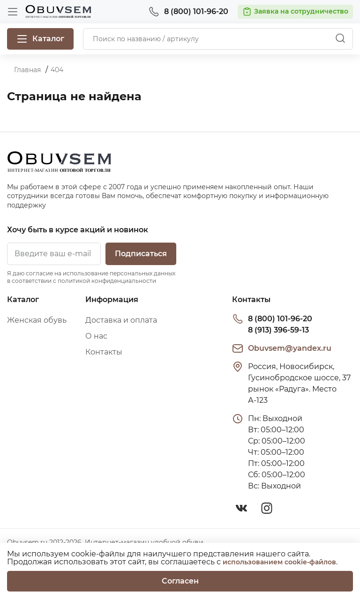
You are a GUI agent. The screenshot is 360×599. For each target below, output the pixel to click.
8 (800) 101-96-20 (280, 318)
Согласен (180, 581)
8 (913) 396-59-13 (278, 329)
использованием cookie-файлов (279, 562)
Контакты (103, 352)
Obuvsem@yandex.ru (289, 348)
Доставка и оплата (121, 320)
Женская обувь (37, 320)
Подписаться (141, 253)
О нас (96, 336)
